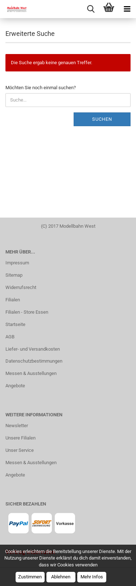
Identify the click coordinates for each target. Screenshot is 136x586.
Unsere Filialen (20, 438)
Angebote (15, 385)
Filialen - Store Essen (26, 312)
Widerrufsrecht (20, 287)
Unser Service (19, 450)
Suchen (102, 119)
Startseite (15, 324)
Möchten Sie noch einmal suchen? (40, 87)
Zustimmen (30, 576)
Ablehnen (60, 576)
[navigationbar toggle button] (127, 9)
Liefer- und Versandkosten (32, 349)
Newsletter (16, 425)
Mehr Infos (92, 576)
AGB (10, 336)
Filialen (12, 299)
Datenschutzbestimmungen (33, 361)
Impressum (17, 262)
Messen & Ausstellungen (31, 373)
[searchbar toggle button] (91, 9)
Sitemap (13, 275)
